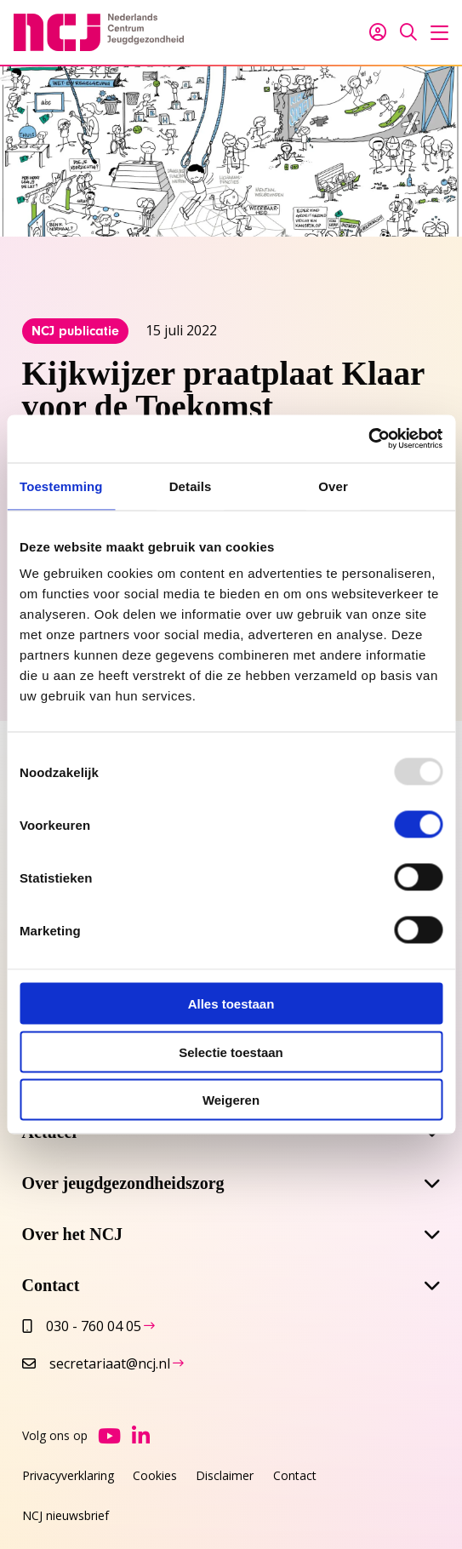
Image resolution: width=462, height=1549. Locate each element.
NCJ (99, 32)
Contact (295, 1475)
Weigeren (231, 1100)
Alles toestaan (231, 1004)
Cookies (155, 1475)
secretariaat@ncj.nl (96, 1363)
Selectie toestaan (231, 1051)
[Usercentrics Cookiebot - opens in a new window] (368, 439)
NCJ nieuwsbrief (65, 1515)
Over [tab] (333, 485)
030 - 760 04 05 (81, 1326)
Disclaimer (225, 1475)
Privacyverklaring (68, 1475)
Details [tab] (190, 485)
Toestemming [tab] (61, 485)
